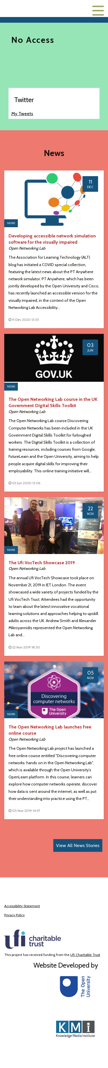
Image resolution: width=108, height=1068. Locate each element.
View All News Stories (77, 845)
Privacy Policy (14, 915)
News (11, 223)
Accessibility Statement (22, 906)
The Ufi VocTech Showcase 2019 (42, 562)
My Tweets (22, 113)
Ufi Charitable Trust (85, 955)
